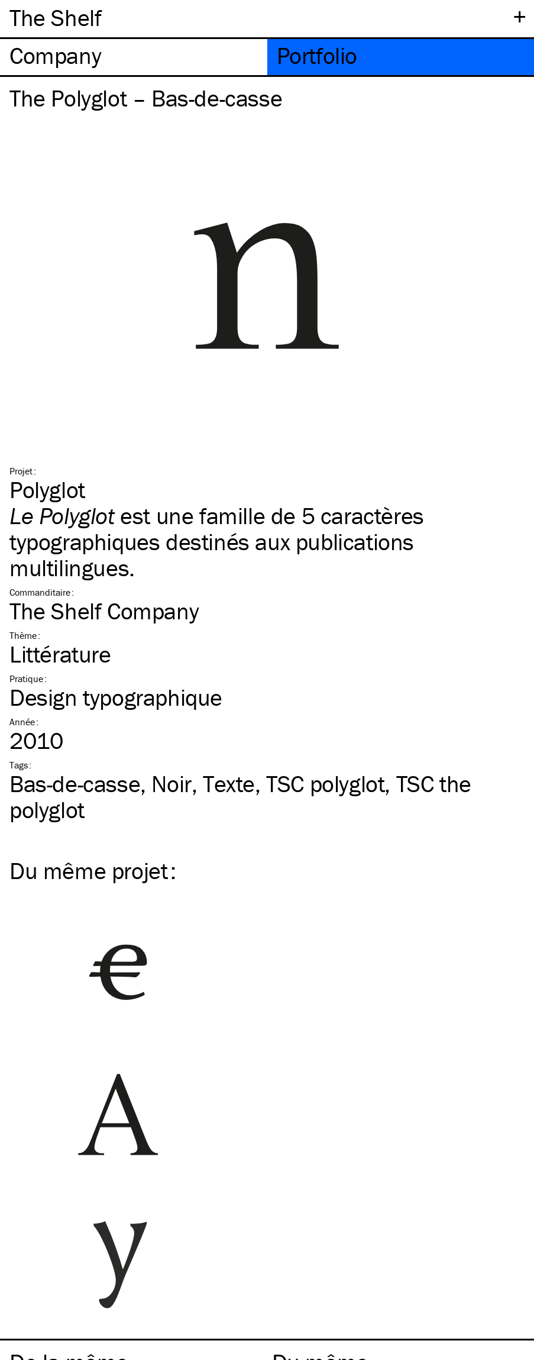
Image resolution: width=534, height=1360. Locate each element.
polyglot (325, 783)
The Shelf (55, 17)
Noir (171, 783)
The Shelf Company (104, 610)
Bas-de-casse (74, 783)
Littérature (60, 653)
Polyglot (47, 489)
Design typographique (115, 697)
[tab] (133, 57)
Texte (229, 783)
